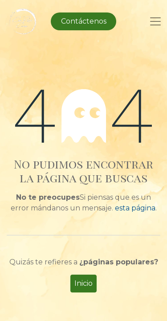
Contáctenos (83, 21)
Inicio (83, 283)
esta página (135, 208)
